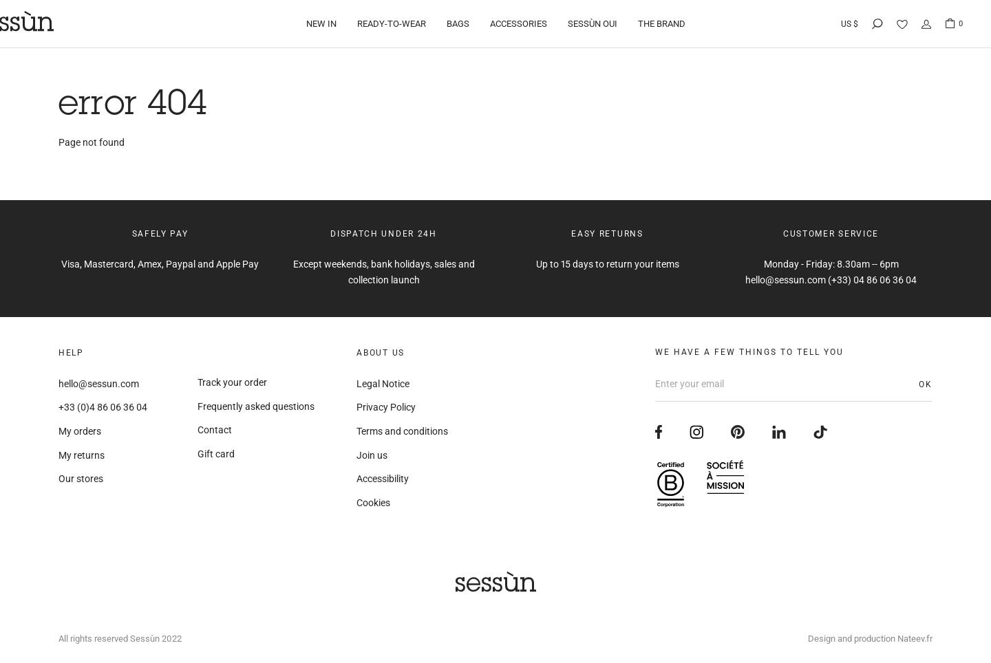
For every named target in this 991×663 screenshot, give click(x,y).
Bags (458, 24)
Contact (215, 429)
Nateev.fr (915, 638)
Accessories (518, 24)
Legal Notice (382, 383)
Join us (371, 455)
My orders (79, 431)
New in (321, 24)
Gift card (216, 453)
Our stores (80, 478)
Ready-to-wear (391, 24)
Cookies (373, 502)
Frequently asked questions (256, 406)
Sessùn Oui (592, 24)
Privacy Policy (386, 407)
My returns (81, 455)
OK (926, 384)
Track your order (232, 382)
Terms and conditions (402, 431)
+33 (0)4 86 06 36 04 (102, 407)
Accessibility (382, 478)
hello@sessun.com (98, 383)
